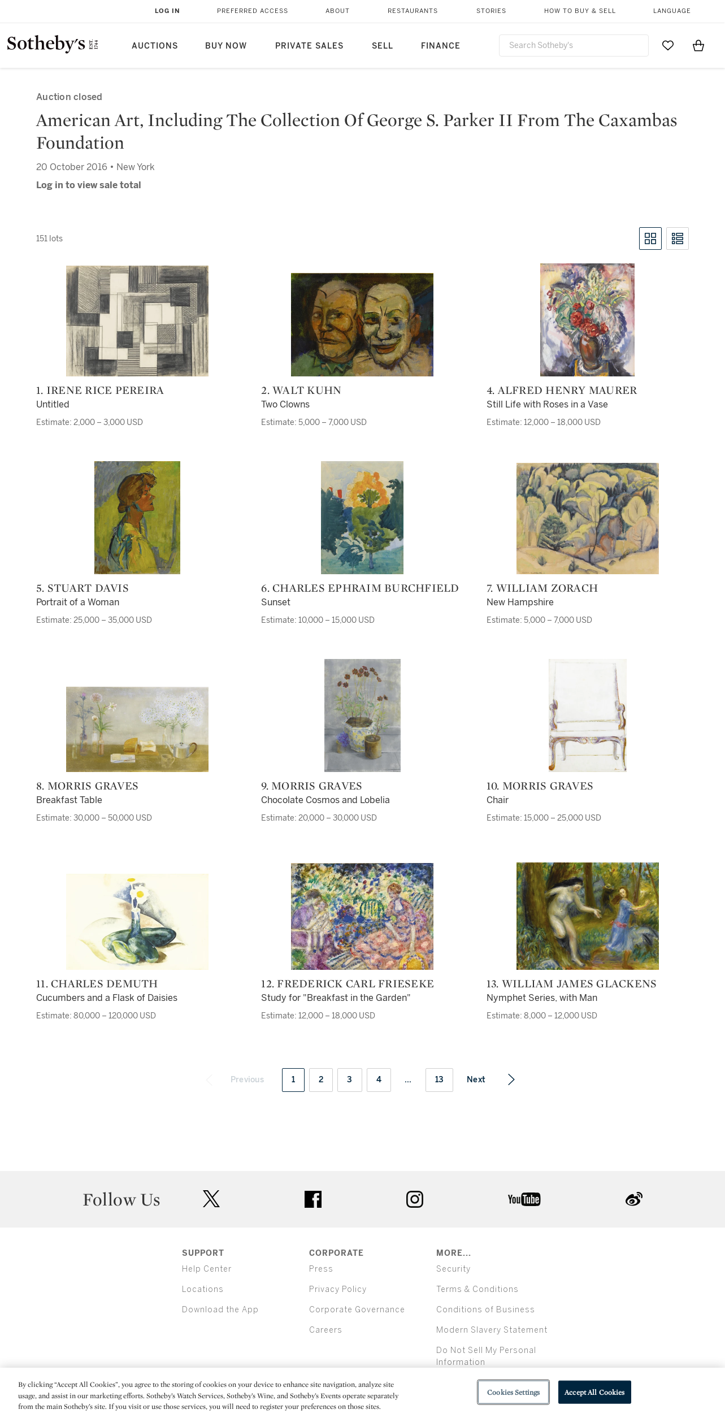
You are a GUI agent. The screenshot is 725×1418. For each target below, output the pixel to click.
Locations (203, 1289)
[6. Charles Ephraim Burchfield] (362, 517)
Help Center (207, 1269)
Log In (167, 11)
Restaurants (413, 11)
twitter (211, 1199)
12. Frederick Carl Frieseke (347, 983)
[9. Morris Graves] (362, 715)
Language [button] (672, 11)
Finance (441, 46)
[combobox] (574, 45)
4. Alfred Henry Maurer (562, 390)
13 (439, 1080)
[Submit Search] (635, 45)
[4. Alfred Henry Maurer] (587, 319)
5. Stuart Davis (82, 588)
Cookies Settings (513, 1392)
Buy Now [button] (226, 46)
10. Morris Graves (540, 785)
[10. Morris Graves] (588, 715)
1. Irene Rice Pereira (100, 390)
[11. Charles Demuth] (137, 922)
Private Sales (309, 46)
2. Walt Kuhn (301, 390)
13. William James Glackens (572, 983)
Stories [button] (491, 11)
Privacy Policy (338, 1289)
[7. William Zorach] (587, 518)
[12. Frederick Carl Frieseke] (362, 916)
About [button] (337, 11)
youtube (524, 1199)
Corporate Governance (357, 1310)
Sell (382, 46)
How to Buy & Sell (580, 11)
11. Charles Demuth (97, 983)
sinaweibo (634, 1199)
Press (321, 1269)
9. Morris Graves (311, 785)
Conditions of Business (485, 1310)
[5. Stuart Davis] (137, 517)
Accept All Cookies (594, 1392)
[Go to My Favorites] (668, 45)
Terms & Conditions (477, 1289)
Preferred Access (252, 11)
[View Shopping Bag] (698, 45)
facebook (313, 1199)
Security (453, 1269)
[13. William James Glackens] (587, 916)
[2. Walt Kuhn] (362, 324)
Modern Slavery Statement (492, 1330)
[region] (362, 1393)
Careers (325, 1330)
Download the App (220, 1310)
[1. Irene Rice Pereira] (137, 321)
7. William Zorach (542, 588)
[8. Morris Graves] (137, 729)
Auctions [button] (155, 46)
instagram (414, 1199)
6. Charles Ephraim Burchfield (360, 588)
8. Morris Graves (87, 785)
